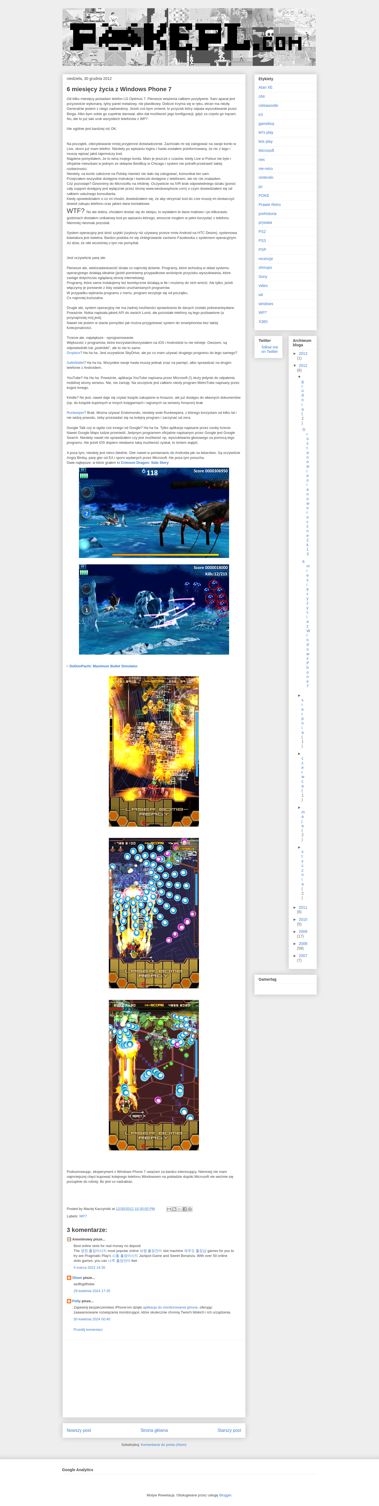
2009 (303, 931)
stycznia (302, 867)
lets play (266, 141)
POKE (264, 195)
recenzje (266, 258)
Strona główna (154, 1430)
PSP (262, 249)
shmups (265, 267)
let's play (266, 132)
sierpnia (302, 716)
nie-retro (266, 168)
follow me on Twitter (269, 349)
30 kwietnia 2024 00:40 (92, 1319)
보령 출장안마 (151, 1251)
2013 (303, 353)
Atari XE (266, 87)
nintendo (266, 177)
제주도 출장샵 (195, 1251)
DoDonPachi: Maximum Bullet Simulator (104, 666)
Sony (263, 276)
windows (266, 304)
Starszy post (229, 1430)
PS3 (262, 240)
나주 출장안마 (119, 1261)
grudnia (302, 395)
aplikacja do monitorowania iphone (170, 1307)
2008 (303, 943)
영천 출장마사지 (94, 1251)
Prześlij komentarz (88, 1329)
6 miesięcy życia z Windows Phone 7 (306, 623)
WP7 (83, 1216)
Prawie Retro (270, 204)
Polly (76, 1301)
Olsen (77, 1278)
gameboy (267, 123)
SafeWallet (75, 363)
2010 (303, 919)
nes (262, 159)
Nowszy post (79, 1430)
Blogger (225, 1495)
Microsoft (266, 150)
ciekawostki (268, 105)
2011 (303, 907)
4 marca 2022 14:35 (90, 1267)
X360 (263, 321)
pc (261, 186)
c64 (262, 96)
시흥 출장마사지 (125, 1256)
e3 (261, 114)
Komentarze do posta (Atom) (163, 1445)
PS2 (262, 231)
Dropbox (73, 353)
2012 (303, 365)
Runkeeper (75, 413)
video (263, 285)
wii (261, 294)
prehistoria (268, 213)
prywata (265, 222)
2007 (303, 955)
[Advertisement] (154, 1379)
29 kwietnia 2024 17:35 (92, 1291)
